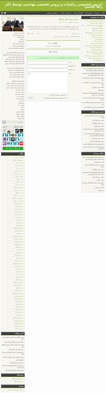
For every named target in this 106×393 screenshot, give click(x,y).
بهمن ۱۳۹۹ (19, 206)
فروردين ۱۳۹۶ (19, 296)
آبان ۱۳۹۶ (20, 277)
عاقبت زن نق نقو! (99, 187)
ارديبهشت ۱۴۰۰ (18, 198)
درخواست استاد (66, 13)
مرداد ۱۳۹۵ (19, 312)
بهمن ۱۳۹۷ (19, 244)
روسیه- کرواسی (100, 180)
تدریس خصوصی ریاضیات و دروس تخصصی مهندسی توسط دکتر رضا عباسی (53, 5)
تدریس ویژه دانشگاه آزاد (98, 123)
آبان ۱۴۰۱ (20, 163)
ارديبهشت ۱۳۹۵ (18, 318)
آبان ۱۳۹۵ (20, 309)
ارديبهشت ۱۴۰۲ (18, 160)
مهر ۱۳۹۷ (20, 252)
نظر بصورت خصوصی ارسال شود (57, 95)
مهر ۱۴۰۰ (20, 184)
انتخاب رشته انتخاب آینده (98, 120)
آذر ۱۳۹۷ (20, 250)
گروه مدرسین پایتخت (99, 126)
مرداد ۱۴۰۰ (19, 190)
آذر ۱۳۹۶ (20, 274)
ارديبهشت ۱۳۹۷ (18, 263)
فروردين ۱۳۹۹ (19, 212)
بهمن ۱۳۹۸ (19, 217)
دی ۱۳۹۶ (20, 271)
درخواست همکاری (52, 13)
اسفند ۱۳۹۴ (19, 323)
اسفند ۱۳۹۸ (19, 214)
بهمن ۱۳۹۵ (19, 301)
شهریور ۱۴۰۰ (19, 187)
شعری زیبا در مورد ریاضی (98, 138)
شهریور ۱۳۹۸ (19, 228)
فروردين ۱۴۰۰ (19, 201)
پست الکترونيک (72, 66)
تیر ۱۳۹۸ (20, 233)
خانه (103, 13)
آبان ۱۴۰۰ (20, 182)
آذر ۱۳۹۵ (20, 307)
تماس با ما (88, 13)
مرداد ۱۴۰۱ (19, 165)
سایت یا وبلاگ (72, 69)
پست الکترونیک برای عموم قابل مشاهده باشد (54, 98)
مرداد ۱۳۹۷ (19, 255)
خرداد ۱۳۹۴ (19, 328)
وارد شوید (39, 57)
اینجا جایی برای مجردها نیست (17, 362)
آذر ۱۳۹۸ (20, 222)
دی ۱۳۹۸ (20, 220)
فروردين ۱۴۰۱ (19, 173)
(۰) (49, 43)
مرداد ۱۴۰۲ (19, 157)
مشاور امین (19, 381)
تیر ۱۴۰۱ (20, 168)
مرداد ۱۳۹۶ (19, 285)
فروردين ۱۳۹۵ (19, 320)
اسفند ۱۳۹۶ (19, 266)
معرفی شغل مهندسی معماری (97, 141)
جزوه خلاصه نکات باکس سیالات (16, 349)
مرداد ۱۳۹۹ (19, 209)
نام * (70, 62)
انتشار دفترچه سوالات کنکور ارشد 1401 (14, 370)
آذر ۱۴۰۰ (20, 179)
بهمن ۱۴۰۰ (19, 176)
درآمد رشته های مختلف (68, 19)
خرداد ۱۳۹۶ (19, 290)
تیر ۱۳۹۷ (20, 258)
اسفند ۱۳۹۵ (19, 298)
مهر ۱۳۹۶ (20, 279)
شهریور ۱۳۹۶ (19, 282)
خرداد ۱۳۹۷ (19, 260)
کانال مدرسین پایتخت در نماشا (15, 389)
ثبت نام (54, 57)
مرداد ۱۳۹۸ (19, 231)
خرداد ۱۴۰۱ (19, 171)
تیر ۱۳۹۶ (20, 288)
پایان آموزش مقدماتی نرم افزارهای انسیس (93, 144)
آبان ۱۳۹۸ (20, 225)
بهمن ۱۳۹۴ (19, 326)
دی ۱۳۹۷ (20, 247)
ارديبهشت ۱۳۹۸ (18, 236)
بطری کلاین (101, 90)
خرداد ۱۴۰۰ (19, 195)
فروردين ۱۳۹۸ (19, 239)
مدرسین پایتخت (18, 378)
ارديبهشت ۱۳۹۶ (18, 293)
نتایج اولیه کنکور (20, 360)
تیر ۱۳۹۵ (20, 315)
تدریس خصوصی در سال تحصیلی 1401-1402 (13, 357)
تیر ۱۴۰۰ (20, 193)
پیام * (70, 73)
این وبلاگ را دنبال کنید (12, 148)
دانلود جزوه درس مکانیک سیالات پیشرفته (14, 342)
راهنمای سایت (78, 13)
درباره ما (97, 13)
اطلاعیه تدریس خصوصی (98, 87)
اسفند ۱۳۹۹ (19, 203)
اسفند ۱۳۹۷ (19, 241)
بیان (58, 57)
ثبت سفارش (101, 190)
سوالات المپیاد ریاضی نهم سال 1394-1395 (94, 107)
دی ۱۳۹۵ (20, 304)
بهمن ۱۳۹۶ (19, 269)
